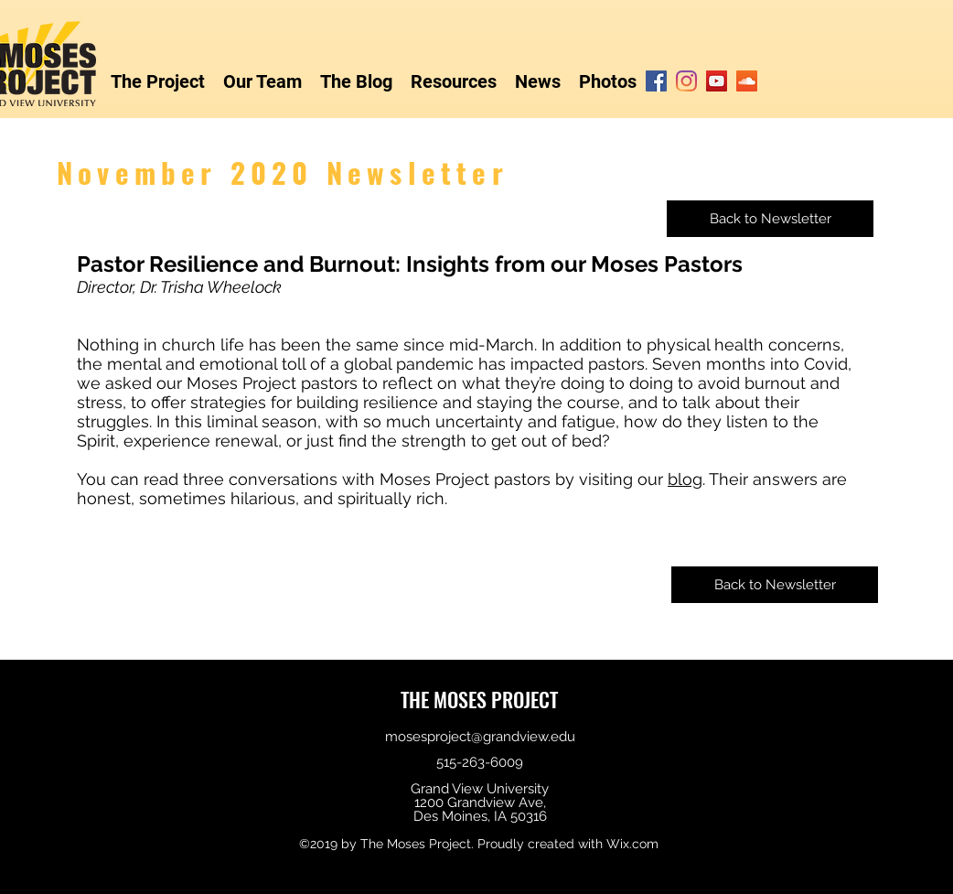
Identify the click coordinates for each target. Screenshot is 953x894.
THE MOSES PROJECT (479, 699)
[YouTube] (716, 81)
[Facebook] (656, 81)
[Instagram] (686, 81)
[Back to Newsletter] (770, 218)
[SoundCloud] (746, 81)
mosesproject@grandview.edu (480, 736)
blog (685, 479)
